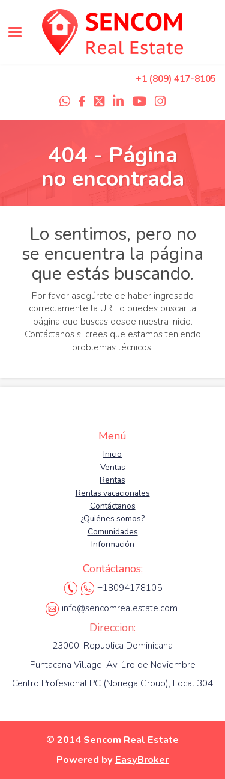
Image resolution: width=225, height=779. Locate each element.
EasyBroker (142, 759)
